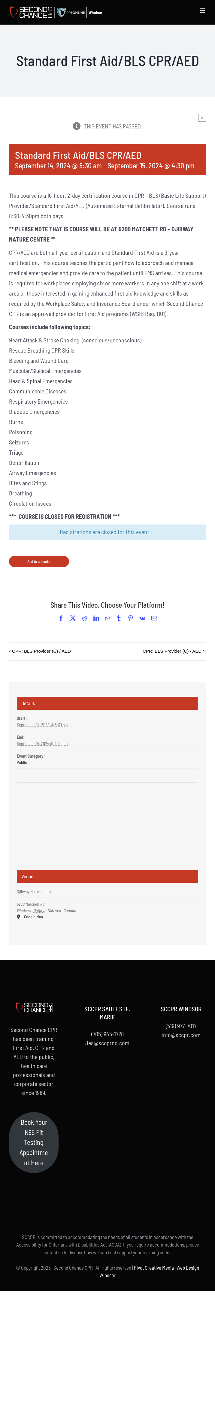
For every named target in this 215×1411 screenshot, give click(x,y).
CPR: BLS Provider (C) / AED (41, 651)
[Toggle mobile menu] (203, 11)
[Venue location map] (107, 805)
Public (22, 762)
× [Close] (202, 117)
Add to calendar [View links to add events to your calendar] (39, 561)
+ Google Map (32, 916)
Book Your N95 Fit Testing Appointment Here (34, 1142)
